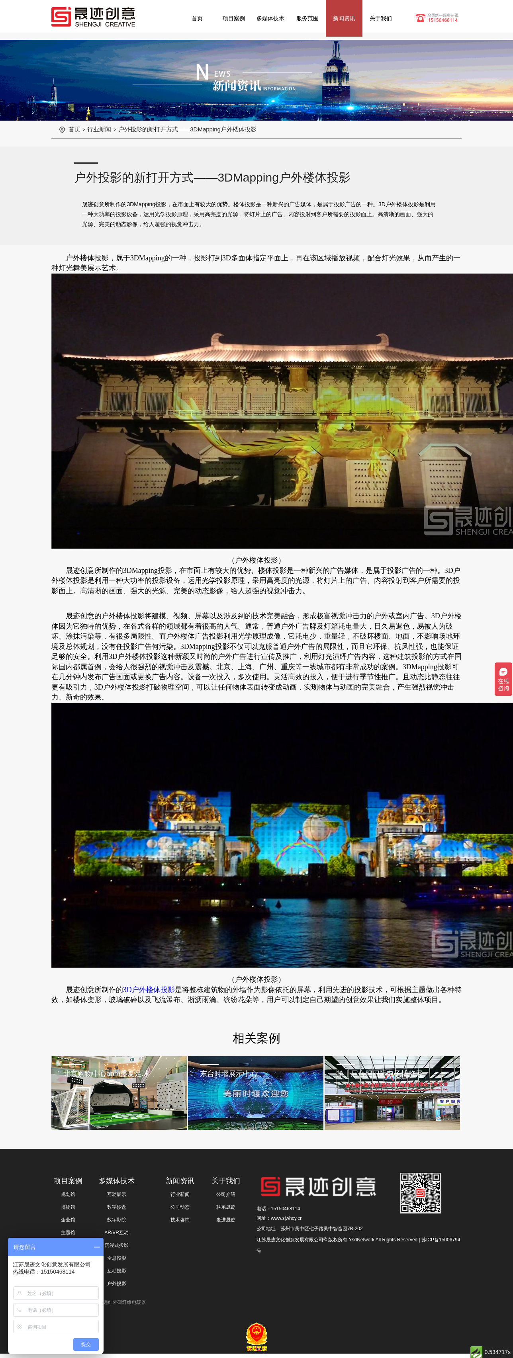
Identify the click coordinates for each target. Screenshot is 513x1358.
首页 (197, 18)
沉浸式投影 (117, 1245)
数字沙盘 (116, 1207)
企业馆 (68, 1220)
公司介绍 (225, 1194)
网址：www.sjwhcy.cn (279, 1218)
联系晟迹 (225, 1207)
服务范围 (307, 18)
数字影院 (116, 1220)
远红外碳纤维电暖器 (124, 1302)
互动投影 (116, 1271)
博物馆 (68, 1207)
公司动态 (180, 1207)
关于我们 (381, 18)
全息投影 (116, 1258)
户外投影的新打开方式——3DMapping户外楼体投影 (187, 129)
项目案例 (234, 18)
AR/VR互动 (116, 1232)
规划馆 (68, 1194)
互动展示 (116, 1194)
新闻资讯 (344, 18)
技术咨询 (180, 1220)
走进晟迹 (225, 1220)
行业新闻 (99, 129)
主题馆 (68, 1232)
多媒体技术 (270, 18)
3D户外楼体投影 (149, 990)
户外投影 (116, 1283)
